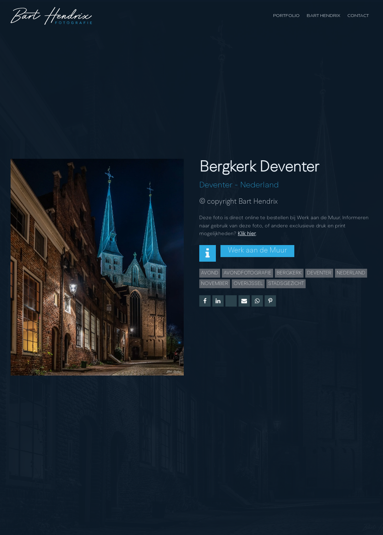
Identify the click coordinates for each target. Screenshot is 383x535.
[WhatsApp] (257, 301)
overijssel (248, 283)
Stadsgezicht (286, 283)
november (214, 283)
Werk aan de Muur (257, 250)
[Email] (244, 301)
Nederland (259, 185)
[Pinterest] (270, 301)
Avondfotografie (247, 273)
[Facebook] (205, 301)
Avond (209, 273)
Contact (358, 15)
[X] (231, 301)
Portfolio (286, 15)
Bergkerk (289, 273)
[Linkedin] (218, 301)
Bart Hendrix (323, 15)
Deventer (215, 185)
